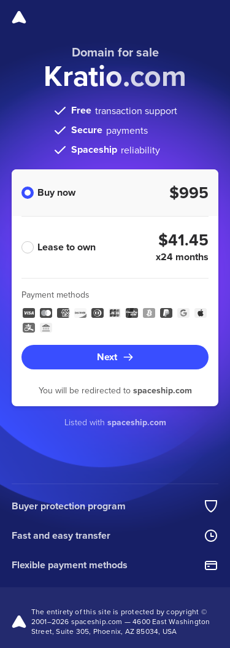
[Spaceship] (19, 17)
